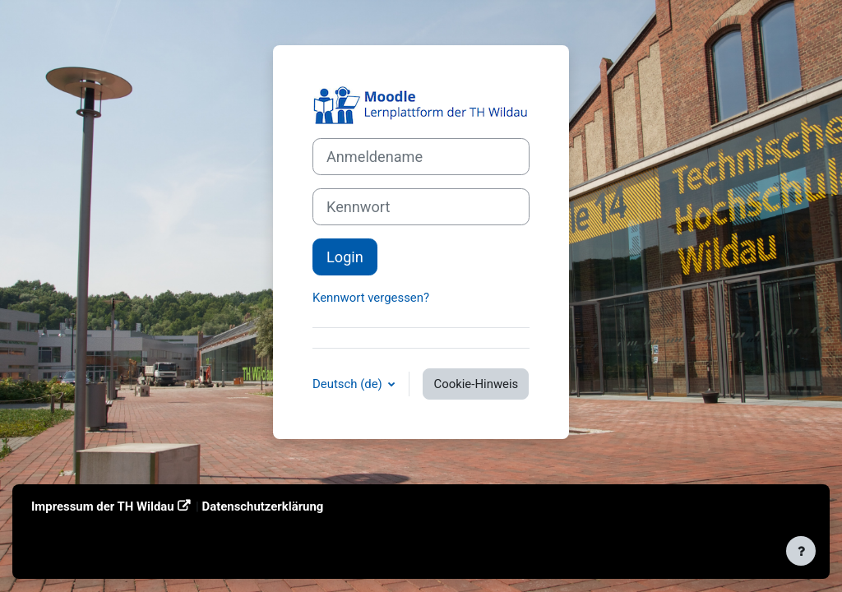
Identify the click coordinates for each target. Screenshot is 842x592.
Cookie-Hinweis (475, 384)
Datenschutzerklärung (263, 506)
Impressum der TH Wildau (102, 506)
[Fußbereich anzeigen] (801, 551)
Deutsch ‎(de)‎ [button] (348, 384)
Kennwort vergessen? (370, 297)
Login (344, 257)
